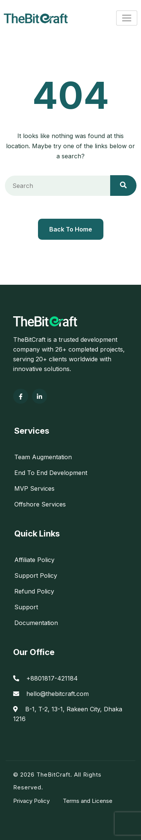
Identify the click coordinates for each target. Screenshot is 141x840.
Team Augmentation (43, 457)
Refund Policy (34, 591)
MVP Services (34, 488)
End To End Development (50, 472)
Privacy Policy (31, 800)
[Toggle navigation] (126, 18)
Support (26, 607)
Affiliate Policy (34, 560)
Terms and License (87, 800)
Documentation (36, 623)
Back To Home (70, 229)
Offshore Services (40, 504)
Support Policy (35, 575)
